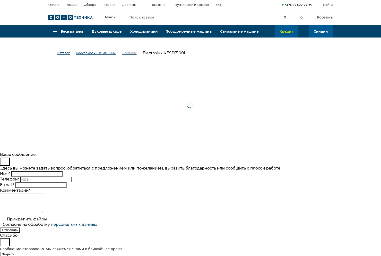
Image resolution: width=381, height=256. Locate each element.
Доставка (129, 5)
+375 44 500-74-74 (298, 5)
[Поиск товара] (198, 18)
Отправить (10, 234)
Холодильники (144, 35)
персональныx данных (74, 228)
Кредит (109, 5)
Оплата (54, 5)
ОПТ (219, 5)
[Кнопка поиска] (266, 18)
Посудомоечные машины (188, 35)
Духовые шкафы (107, 35)
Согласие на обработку (50, 228)
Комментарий (15, 190)
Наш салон (155, 4)
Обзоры (90, 5)
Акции (72, 5)
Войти (328, 5)
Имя (5, 173)
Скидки (321, 35)
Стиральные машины (240, 35)
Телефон (9, 179)
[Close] (5, 162)
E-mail (7, 184)
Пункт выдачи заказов (192, 5)
